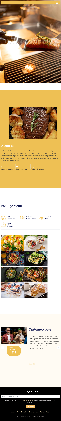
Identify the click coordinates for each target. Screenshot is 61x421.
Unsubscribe (22, 412)
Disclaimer (29, 400)
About (13, 412)
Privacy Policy (21, 400)
